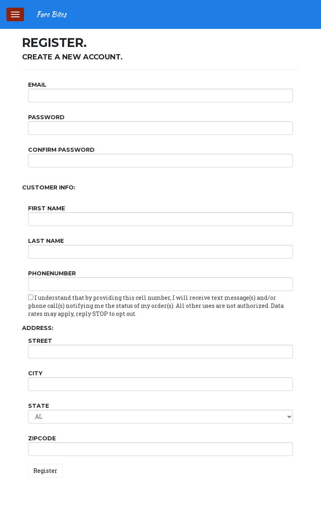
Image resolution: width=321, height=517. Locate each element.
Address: (37, 328)
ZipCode (42, 438)
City (35, 373)
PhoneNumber (52, 273)
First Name (46, 208)
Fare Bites (51, 14)
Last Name (46, 240)
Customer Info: (48, 187)
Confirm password (61, 149)
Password (46, 117)
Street (40, 340)
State (38, 405)
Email (37, 84)
